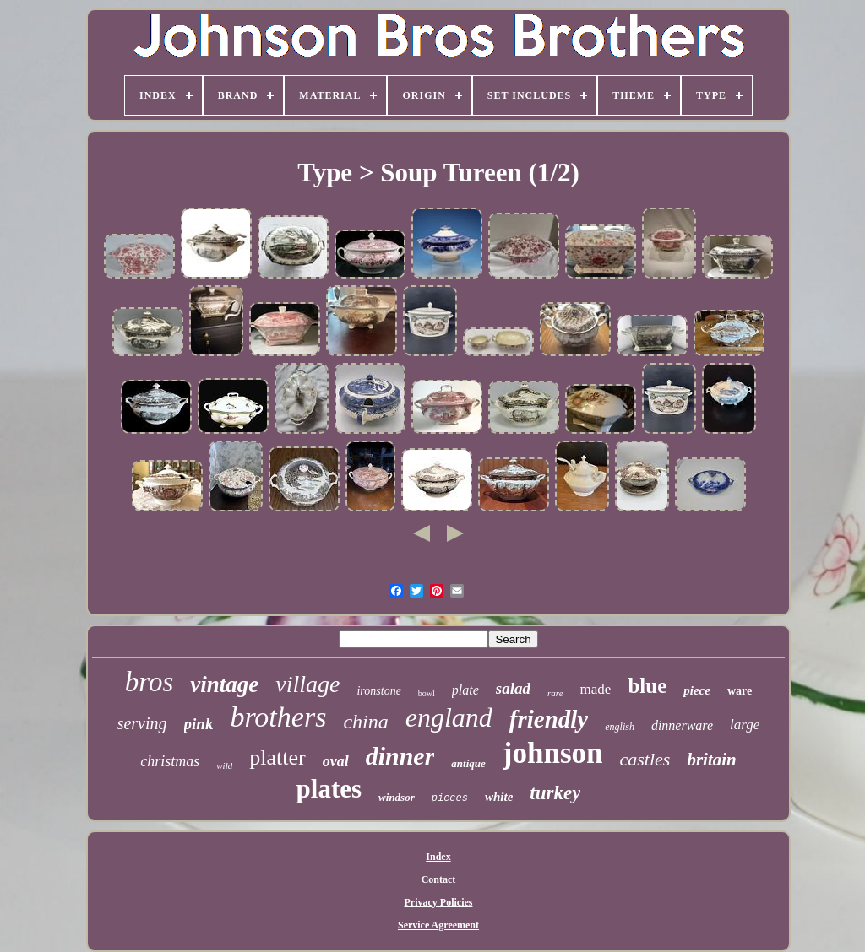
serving (142, 723)
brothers (278, 717)
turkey (555, 792)
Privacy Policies (439, 902)
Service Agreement (438, 925)
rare (555, 693)
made (596, 689)
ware (739, 690)
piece (696, 690)
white (499, 796)
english (619, 727)
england (448, 717)
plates (329, 788)
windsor (396, 797)
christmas (169, 761)
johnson (553, 753)
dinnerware (682, 725)
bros (149, 682)
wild (224, 765)
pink (199, 724)
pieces (450, 798)
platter (277, 757)
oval (336, 761)
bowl (426, 693)
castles (644, 759)
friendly (548, 719)
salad (513, 688)
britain (711, 759)
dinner (400, 756)
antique (468, 763)
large (744, 725)
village (307, 684)
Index (438, 857)
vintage (224, 684)
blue (647, 685)
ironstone (378, 690)
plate (465, 690)
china (365, 722)
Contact (439, 879)
